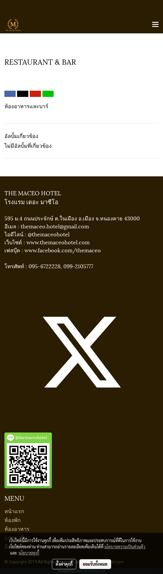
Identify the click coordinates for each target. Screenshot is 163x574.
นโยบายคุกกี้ (29, 552)
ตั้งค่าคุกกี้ (64, 564)
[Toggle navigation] (155, 24)
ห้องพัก (12, 519)
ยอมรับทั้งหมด (95, 564)
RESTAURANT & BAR (30, 72)
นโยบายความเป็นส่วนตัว (124, 546)
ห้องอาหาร (16, 528)
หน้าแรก (14, 511)
